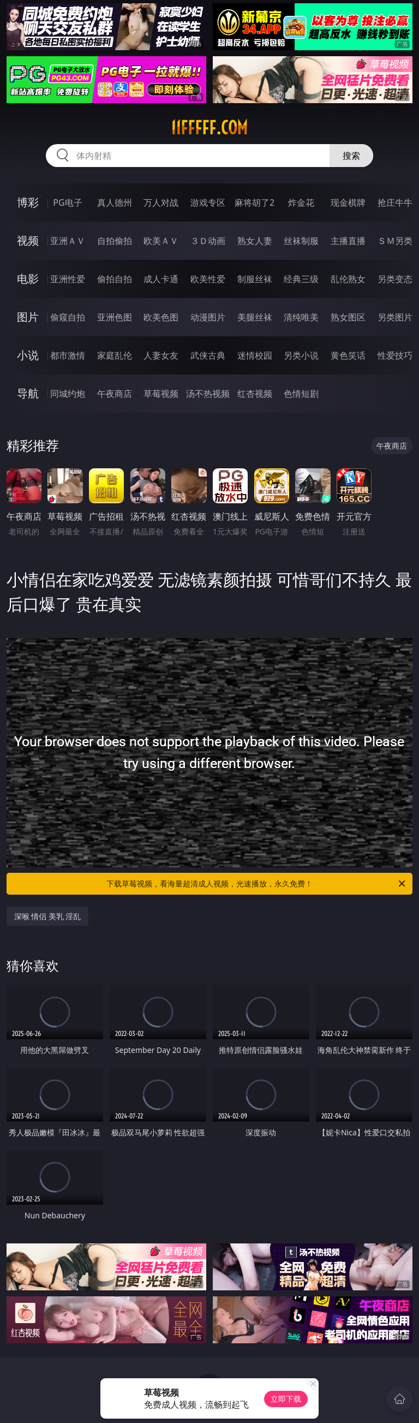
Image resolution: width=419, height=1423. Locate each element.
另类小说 (301, 355)
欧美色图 (160, 317)
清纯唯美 (301, 317)
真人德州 (114, 203)
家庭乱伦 (114, 355)
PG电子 (67, 203)
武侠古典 (207, 355)
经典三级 (301, 279)
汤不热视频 (208, 394)
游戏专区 (207, 203)
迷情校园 (254, 355)
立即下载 (286, 1399)
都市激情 (67, 355)
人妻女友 (160, 355)
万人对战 (160, 203)
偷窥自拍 (67, 317)
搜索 (351, 156)
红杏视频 (254, 394)
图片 (28, 316)
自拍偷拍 (114, 241)
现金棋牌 (348, 203)
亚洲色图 (114, 317)
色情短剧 (301, 394)
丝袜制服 (301, 241)
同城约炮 (67, 394)
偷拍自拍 (114, 279)
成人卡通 (160, 279)
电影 (28, 278)
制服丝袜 (254, 279)
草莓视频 (160, 394)
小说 (28, 355)
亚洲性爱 (67, 279)
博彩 (28, 202)
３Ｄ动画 (207, 241)
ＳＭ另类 (395, 241)
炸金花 (301, 203)
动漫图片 (207, 317)
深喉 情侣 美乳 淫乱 (47, 916)
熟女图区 (348, 317)
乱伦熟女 (348, 279)
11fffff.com (209, 128)
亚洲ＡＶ (67, 241)
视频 (28, 240)
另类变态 (395, 279)
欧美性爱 (207, 279)
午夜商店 (114, 394)
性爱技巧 (395, 355)
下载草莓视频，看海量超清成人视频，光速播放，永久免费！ (256, 883)
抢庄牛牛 (395, 203)
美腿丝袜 (254, 317)
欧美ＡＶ (160, 241)
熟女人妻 (254, 241)
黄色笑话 (348, 355)
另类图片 (395, 317)
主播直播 (348, 241)
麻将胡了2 (254, 203)
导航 (28, 393)
